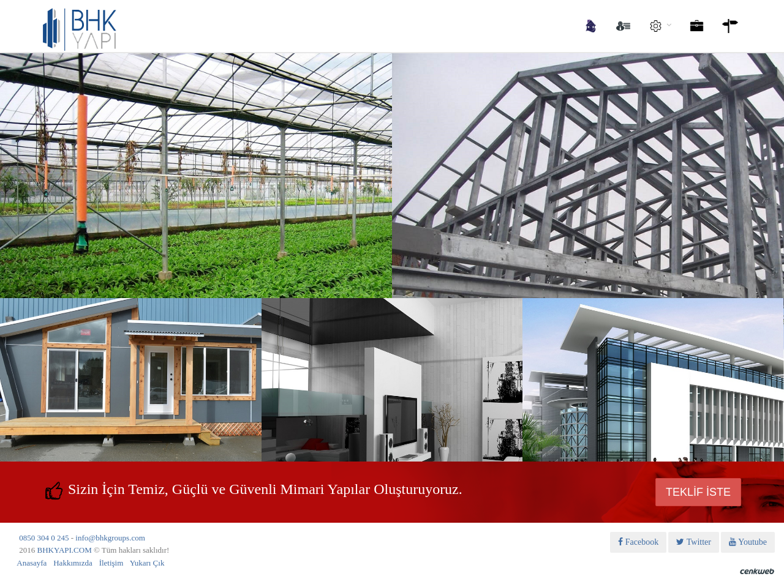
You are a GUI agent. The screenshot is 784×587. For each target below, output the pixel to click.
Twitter (693, 542)
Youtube (748, 542)
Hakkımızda (72, 562)
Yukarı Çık (147, 562)
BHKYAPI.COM (64, 550)
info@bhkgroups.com (110, 537)
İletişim (111, 562)
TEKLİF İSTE (698, 492)
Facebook (638, 542)
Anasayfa (32, 562)
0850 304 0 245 (44, 537)
